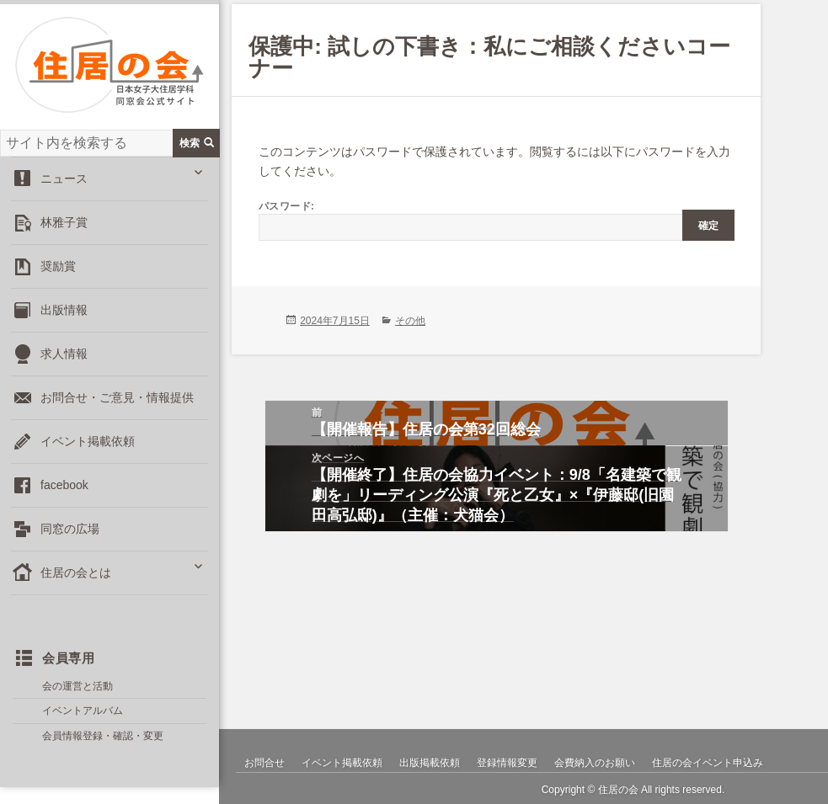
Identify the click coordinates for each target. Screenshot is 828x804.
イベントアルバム (82, 710)
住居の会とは (75, 572)
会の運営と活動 (77, 686)
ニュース (64, 178)
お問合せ (264, 763)
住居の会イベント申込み (707, 763)
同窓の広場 (69, 528)
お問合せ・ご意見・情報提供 (117, 397)
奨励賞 (58, 266)
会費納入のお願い (594, 763)
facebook (64, 485)
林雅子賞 (64, 222)
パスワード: (497, 220)
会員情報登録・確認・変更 (102, 736)
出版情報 (64, 310)
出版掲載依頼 (429, 763)
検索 (196, 143)
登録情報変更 (507, 763)
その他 (410, 321)
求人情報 (64, 353)
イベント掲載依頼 (87, 441)
